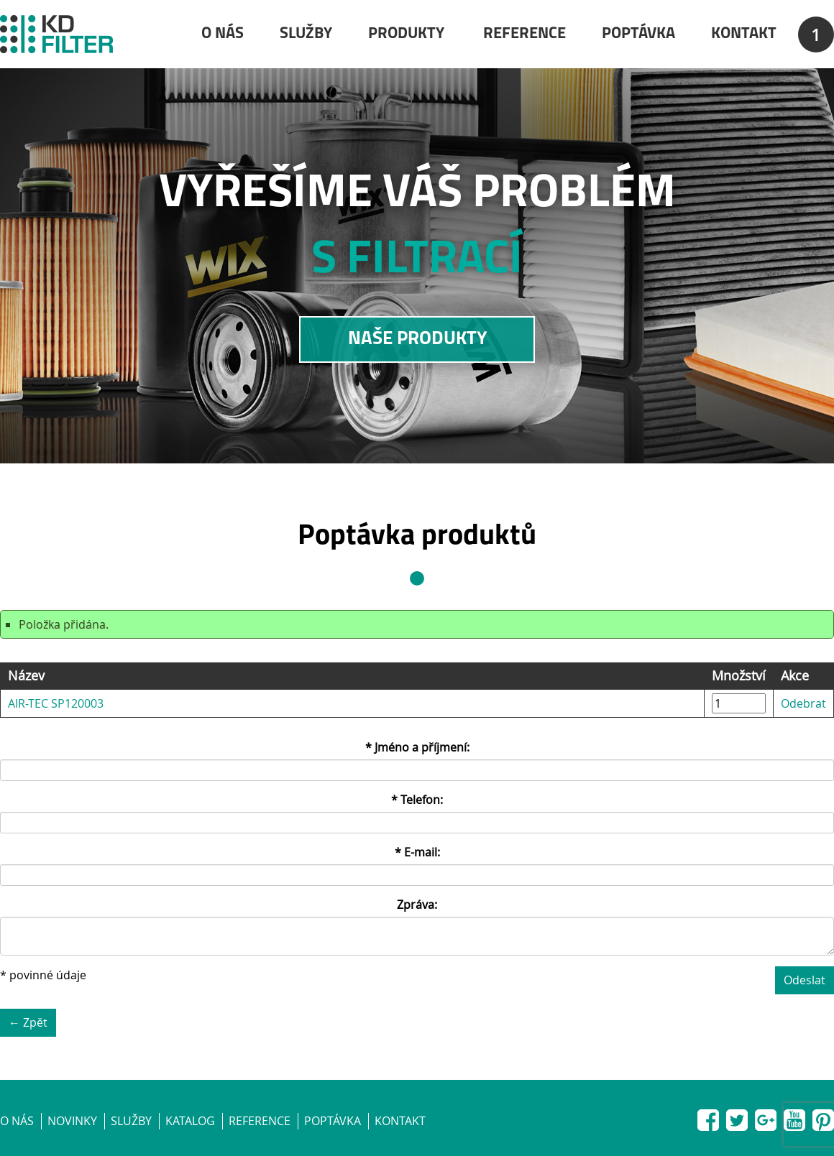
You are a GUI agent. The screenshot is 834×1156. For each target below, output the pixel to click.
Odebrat (803, 703)
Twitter (737, 1117)
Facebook (708, 1117)
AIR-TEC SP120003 (56, 703)
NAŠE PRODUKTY (417, 339)
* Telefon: (417, 800)
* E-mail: (417, 852)
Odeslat (804, 980)
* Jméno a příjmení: (417, 747)
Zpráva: (417, 904)
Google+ (765, 1117)
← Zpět (28, 1022)
